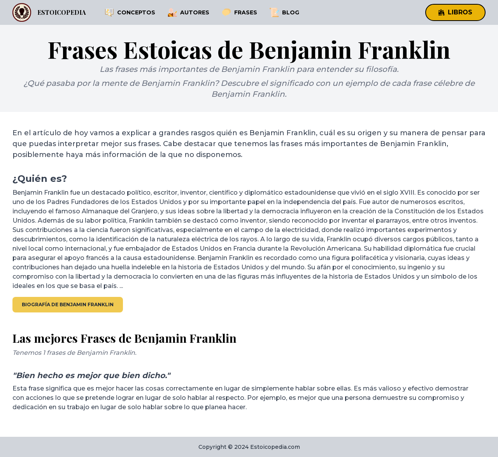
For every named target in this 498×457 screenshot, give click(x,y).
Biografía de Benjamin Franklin (68, 304)
